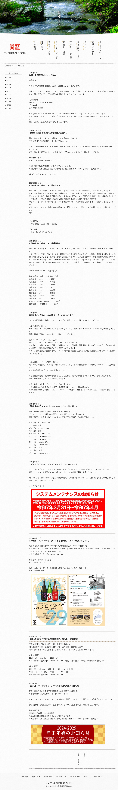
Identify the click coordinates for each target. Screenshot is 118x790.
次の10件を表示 (78, 759)
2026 (9, 77)
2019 (9, 102)
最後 (84, 755)
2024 (9, 84)
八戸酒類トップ (9, 66)
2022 (9, 91)
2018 (9, 105)
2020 (9, 98)
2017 (9, 108)
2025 (9, 81)
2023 (9, 88)
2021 (9, 95)
